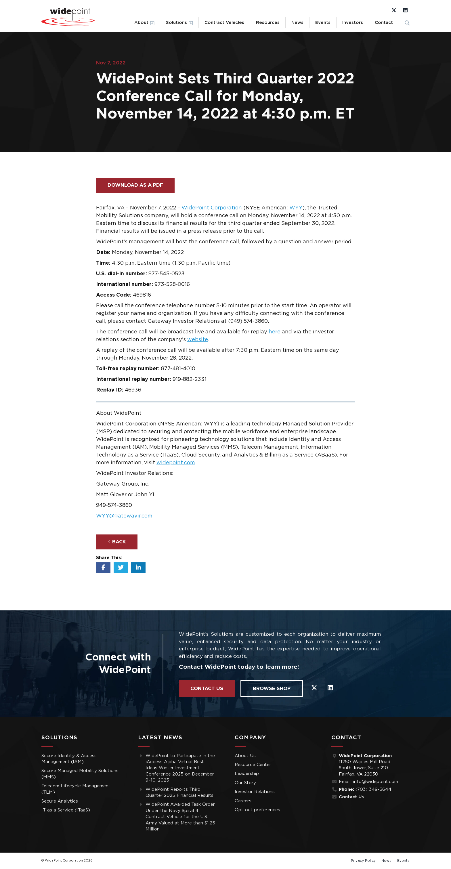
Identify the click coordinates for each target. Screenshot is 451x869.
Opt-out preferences (257, 810)
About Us (245, 756)
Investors (352, 22)
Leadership (247, 773)
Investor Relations (255, 792)
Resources (268, 22)
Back (117, 541)
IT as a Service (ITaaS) (65, 810)
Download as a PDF (135, 185)
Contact (384, 22)
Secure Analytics (59, 801)
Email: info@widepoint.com (368, 782)
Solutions (176, 22)
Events (322, 22)
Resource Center (253, 765)
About (141, 22)
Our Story (245, 783)
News (297, 22)
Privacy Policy (363, 860)
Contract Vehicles (224, 22)
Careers (243, 801)
